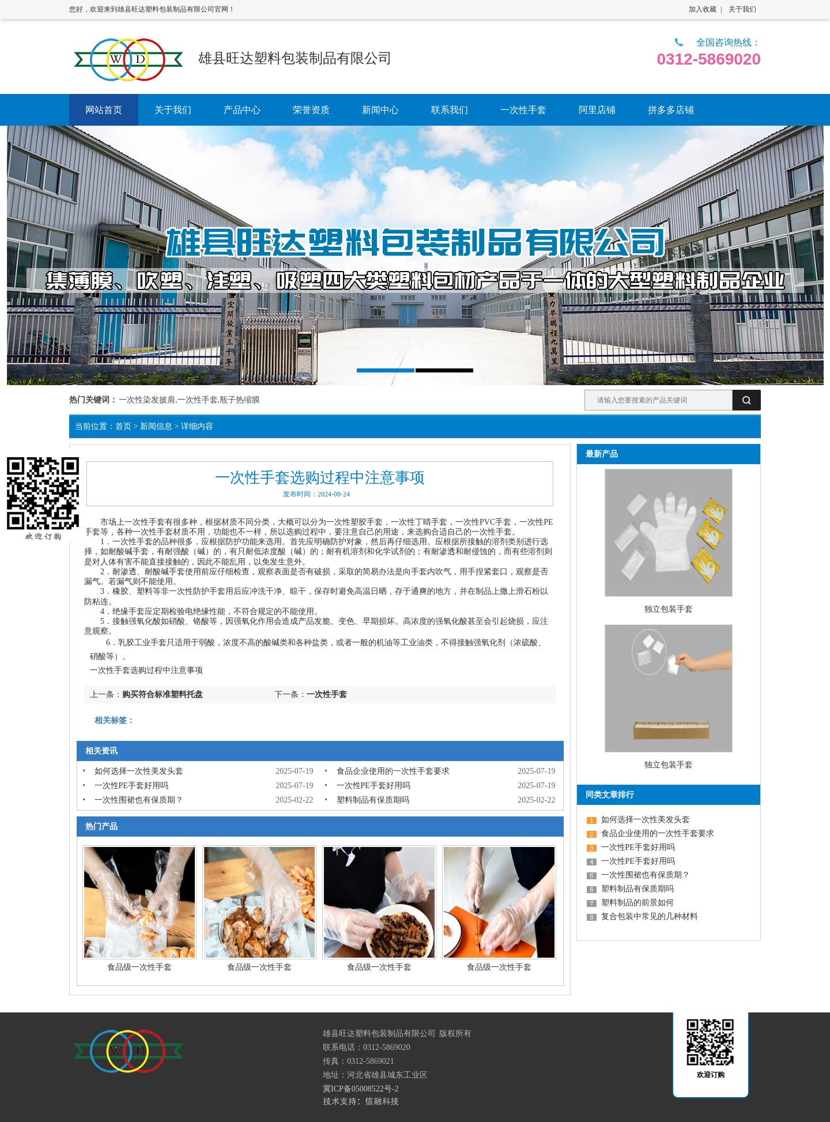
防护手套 (209, 591)
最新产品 (602, 454)
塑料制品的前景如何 (637, 902)
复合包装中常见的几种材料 (649, 916)
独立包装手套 (668, 609)
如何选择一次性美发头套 (139, 771)
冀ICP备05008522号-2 (360, 1089)
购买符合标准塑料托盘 (162, 694)
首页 (123, 426)
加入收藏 (702, 9)
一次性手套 (144, 522)
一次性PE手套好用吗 (131, 785)
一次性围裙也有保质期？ (139, 800)
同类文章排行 (610, 794)
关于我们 (742, 9)
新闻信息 (156, 426)
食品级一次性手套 (139, 967)
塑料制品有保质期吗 (373, 800)
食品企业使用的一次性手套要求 (393, 771)
